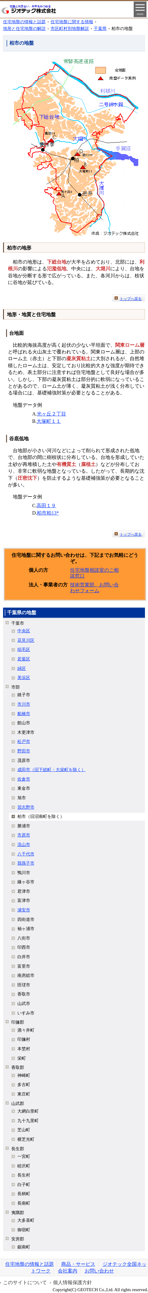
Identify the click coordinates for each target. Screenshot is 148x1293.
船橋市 (23, 713)
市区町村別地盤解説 (70, 28)
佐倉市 (23, 779)
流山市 (23, 844)
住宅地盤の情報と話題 (24, 21)
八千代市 (25, 854)
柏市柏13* (48, 512)
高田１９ (46, 505)
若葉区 (23, 658)
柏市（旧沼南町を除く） (40, 816)
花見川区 (25, 640)
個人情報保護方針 (72, 1282)
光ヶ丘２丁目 (51, 413)
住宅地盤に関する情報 (72, 21)
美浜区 (23, 677)
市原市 (23, 835)
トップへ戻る (131, 299)
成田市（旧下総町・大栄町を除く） (51, 769)
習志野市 (25, 807)
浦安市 (23, 909)
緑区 (21, 668)
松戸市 (23, 741)
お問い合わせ (99, 1270)
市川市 (23, 704)
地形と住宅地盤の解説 (24, 28)
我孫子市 (25, 863)
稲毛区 (23, 649)
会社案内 (67, 1270)
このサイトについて (25, 1282)
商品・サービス (78, 1264)
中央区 (23, 630)
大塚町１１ (49, 421)
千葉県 (100, 28)
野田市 (23, 750)
